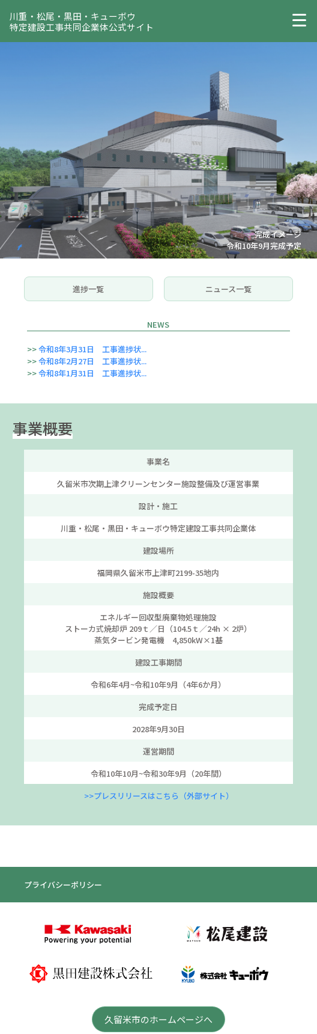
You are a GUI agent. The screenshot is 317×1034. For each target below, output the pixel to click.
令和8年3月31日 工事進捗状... (92, 349)
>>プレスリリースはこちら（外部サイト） (159, 795)
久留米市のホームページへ (158, 1019)
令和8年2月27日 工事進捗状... (92, 361)
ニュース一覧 (228, 289)
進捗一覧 (88, 289)
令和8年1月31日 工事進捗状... (92, 373)
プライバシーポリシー (63, 884)
